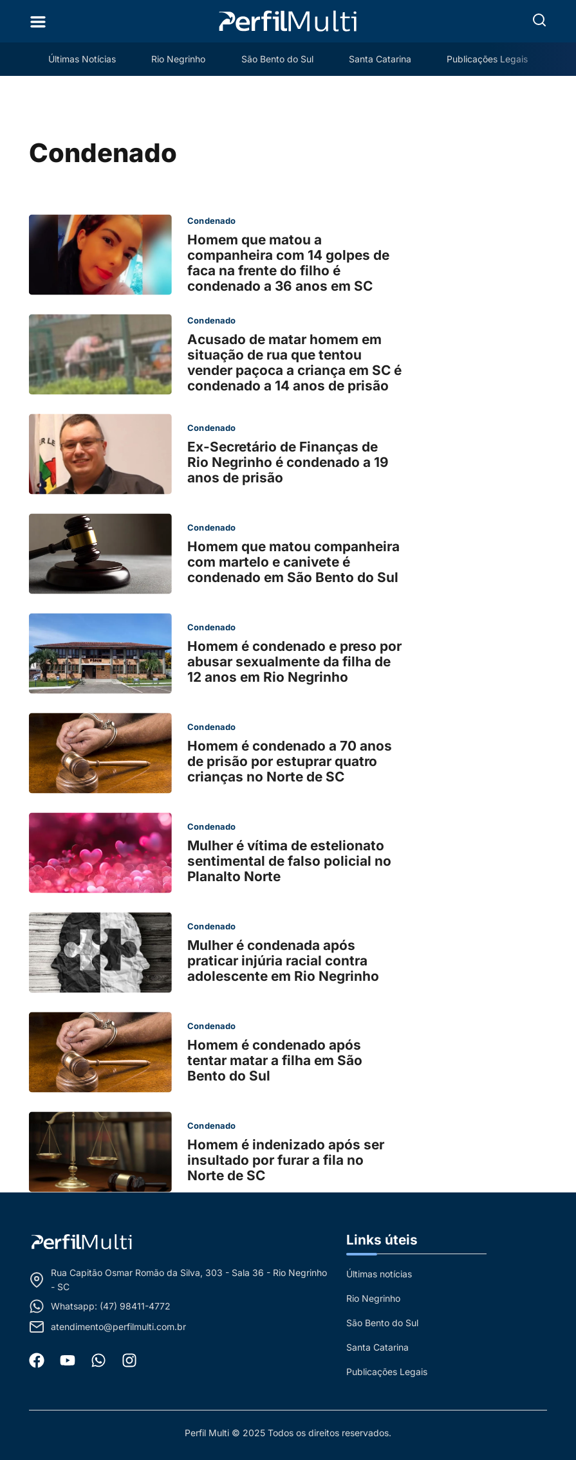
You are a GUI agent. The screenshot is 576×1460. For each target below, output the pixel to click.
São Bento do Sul (277, 58)
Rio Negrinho (178, 58)
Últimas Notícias (81, 58)
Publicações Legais (488, 58)
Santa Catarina (380, 58)
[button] (539, 20)
